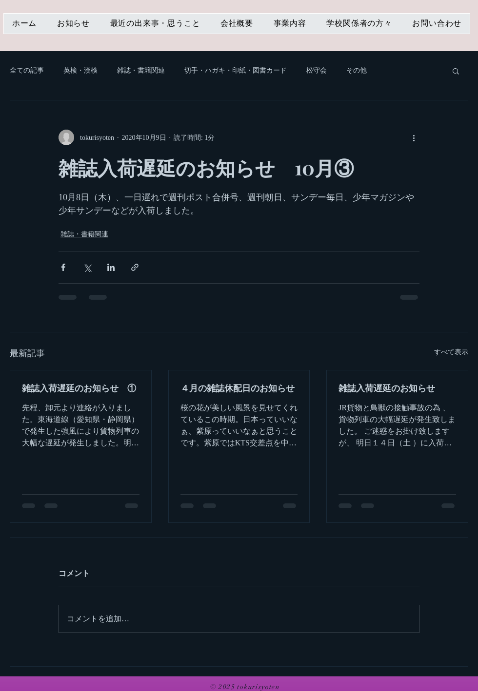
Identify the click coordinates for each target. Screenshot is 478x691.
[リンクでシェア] (134, 267)
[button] (455, 71)
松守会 (316, 70)
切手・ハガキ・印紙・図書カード (235, 70)
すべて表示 (451, 352)
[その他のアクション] (413, 137)
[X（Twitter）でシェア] (87, 267)
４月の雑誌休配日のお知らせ (237, 388)
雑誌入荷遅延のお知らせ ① (79, 388)
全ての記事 (27, 70)
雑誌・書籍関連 (141, 70)
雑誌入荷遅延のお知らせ (387, 388)
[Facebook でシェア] (63, 267)
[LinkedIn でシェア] (111, 267)
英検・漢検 (80, 70)
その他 (356, 70)
